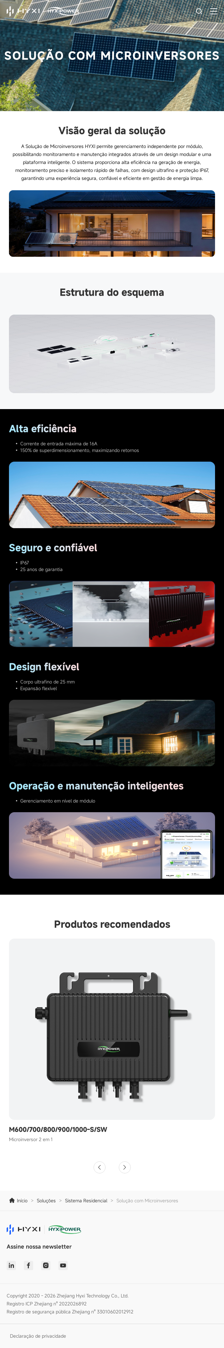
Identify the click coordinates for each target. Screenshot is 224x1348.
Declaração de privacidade (38, 1336)
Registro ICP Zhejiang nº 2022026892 (47, 1303)
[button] (100, 1167)
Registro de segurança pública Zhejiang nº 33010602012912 (70, 1311)
